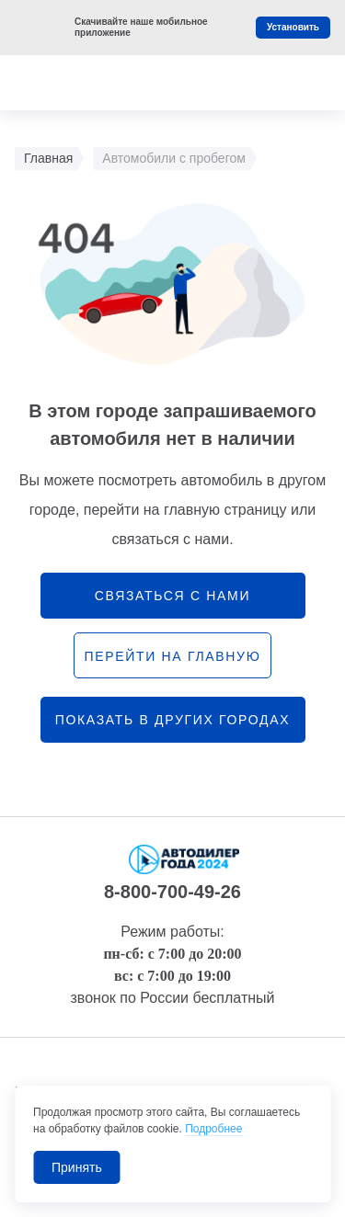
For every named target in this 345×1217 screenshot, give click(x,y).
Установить (293, 27)
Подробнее (213, 1128)
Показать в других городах (173, 719)
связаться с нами (172, 595)
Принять (77, 1167)
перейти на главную (172, 656)
